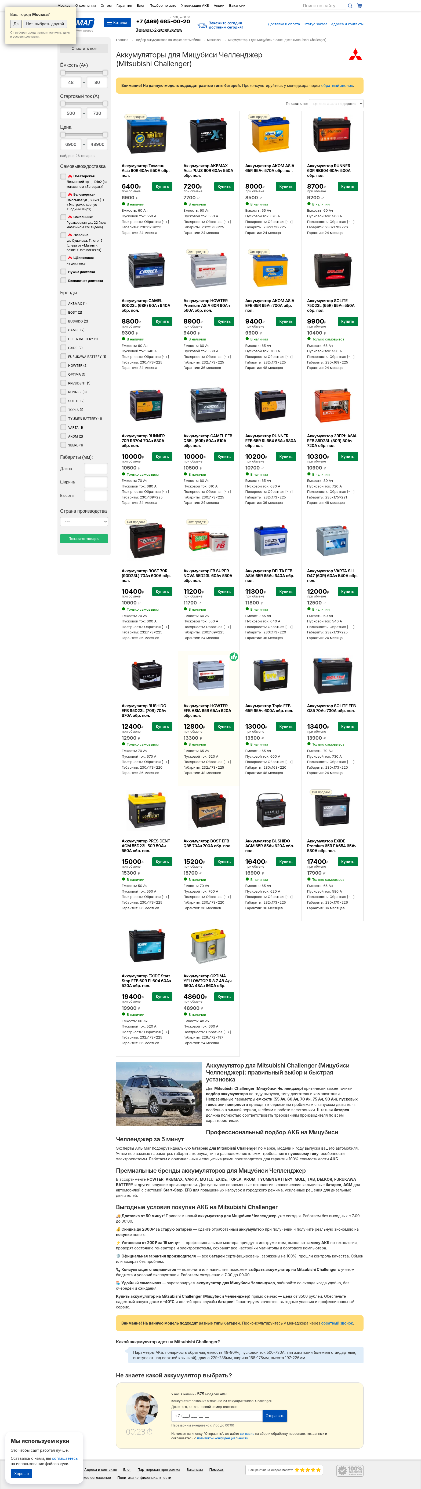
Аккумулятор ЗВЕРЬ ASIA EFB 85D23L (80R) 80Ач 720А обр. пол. (332, 440)
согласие (247, 1434)
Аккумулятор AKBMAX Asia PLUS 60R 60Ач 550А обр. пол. (208, 170)
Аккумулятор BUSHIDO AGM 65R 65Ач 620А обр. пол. (269, 845)
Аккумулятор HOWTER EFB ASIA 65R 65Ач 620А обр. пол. (207, 710)
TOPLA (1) (75, 410)
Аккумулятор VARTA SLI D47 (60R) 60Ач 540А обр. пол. (332, 575)
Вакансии (237, 5)
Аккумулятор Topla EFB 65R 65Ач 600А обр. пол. (269, 708)
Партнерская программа (158, 1469)
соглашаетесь (65, 1458)
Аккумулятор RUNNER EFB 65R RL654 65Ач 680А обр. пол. (270, 440)
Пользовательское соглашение (84, 1477)
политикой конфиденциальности (222, 1438)
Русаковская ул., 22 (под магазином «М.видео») (86, 221)
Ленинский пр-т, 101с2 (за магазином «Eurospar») (87, 181)
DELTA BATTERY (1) (83, 339)
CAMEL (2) (76, 330)
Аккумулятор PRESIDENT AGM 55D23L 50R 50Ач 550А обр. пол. (146, 845)
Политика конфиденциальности (144, 1477)
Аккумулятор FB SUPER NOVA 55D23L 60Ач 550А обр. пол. (207, 575)
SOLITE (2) (76, 401)
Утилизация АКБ (195, 5)
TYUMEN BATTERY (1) (85, 419)
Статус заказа (316, 24)
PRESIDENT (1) (79, 383)
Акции (219, 5)
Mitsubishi (214, 40)
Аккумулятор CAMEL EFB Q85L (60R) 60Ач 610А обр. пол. (207, 440)
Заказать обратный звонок (159, 29)
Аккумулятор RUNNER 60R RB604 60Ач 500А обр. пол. (329, 170)
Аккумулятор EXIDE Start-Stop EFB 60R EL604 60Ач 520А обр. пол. (147, 980)
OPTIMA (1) (76, 374)
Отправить (275, 1416)
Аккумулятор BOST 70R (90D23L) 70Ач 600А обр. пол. (146, 575)
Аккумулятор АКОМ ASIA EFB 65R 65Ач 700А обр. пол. (269, 305)
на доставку (80, 260)
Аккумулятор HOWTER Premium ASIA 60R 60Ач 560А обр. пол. (206, 305)
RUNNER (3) (77, 392)
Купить (162, 186)
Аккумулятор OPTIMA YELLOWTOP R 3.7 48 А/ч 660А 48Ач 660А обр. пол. (207, 983)
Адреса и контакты (347, 24)
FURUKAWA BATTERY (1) (87, 357)
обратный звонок (337, 85)
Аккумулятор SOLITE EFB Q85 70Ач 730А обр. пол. (331, 708)
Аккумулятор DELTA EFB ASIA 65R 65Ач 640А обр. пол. (269, 575)
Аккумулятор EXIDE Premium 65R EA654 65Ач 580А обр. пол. (332, 845)
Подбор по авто (163, 5)
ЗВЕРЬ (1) (75, 445)
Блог (141, 5)
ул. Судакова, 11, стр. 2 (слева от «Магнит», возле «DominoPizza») (85, 242)
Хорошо (21, 1473)
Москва (64, 5)
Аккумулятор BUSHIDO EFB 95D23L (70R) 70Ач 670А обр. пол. (144, 710)
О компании (85, 5)
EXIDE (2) (75, 348)
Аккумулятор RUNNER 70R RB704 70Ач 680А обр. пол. (143, 440)
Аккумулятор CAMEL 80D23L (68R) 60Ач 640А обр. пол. (146, 305)
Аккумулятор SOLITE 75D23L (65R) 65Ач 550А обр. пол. (331, 305)
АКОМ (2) (75, 436)
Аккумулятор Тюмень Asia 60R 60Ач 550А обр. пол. (146, 170)
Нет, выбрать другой (45, 23)
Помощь (216, 1469)
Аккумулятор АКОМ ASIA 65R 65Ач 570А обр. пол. (269, 168)
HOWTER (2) (78, 366)
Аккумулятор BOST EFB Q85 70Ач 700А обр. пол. (207, 843)
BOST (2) (75, 312)
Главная (122, 40)
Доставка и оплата (284, 24)
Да (16, 23)
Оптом (106, 5)
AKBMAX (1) (77, 304)
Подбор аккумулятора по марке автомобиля (168, 40)
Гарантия (124, 5)
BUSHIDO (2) (78, 321)
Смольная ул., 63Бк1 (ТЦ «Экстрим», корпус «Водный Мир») (86, 201)
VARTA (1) (75, 428)
